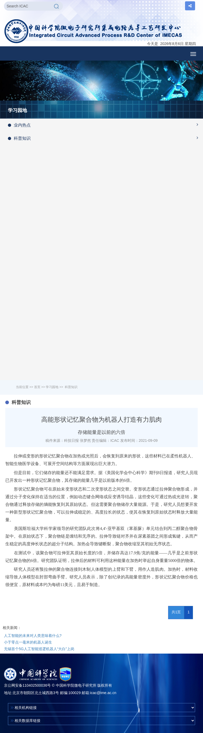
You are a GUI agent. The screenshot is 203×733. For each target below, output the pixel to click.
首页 (37, 387)
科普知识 (105, 138)
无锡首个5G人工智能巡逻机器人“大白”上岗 (39, 649)
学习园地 (52, 387)
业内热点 (105, 125)
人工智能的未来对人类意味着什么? (33, 635)
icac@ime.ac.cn (103, 693)
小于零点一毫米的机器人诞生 (28, 642)
